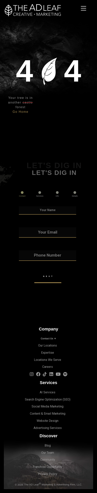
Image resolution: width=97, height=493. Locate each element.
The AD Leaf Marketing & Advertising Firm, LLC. (53, 484)
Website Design (47, 421)
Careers (47, 367)
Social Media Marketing (47, 406)
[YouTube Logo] (58, 375)
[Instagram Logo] (32, 375)
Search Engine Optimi (39, 399)
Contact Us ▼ (48, 338)
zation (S (60, 399)
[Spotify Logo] (65, 375)
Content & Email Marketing (47, 413)
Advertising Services (48, 428)
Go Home (20, 111)
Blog (48, 445)
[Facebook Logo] (38, 375)
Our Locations (47, 345)
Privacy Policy (47, 474)
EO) (68, 399)
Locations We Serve (47, 360)
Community (47, 459)
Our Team (47, 452)
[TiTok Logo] (45, 375)
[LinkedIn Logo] (51, 375)
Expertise (47, 352)
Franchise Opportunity (47, 467)
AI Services (47, 392)
